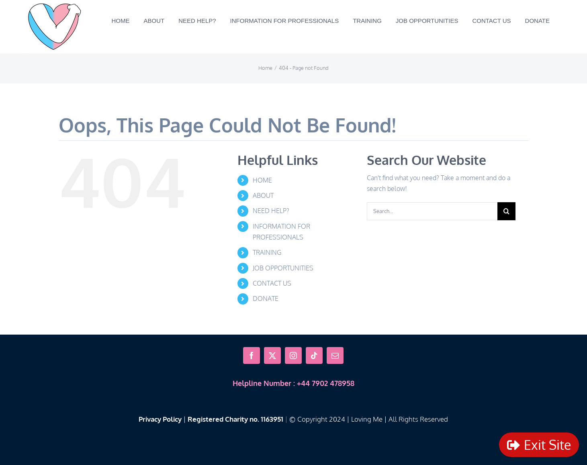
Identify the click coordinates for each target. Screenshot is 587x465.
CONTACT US (272, 283)
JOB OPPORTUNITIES (283, 268)
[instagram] (293, 355)
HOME (262, 180)
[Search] (506, 211)
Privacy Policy (160, 419)
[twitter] (272, 355)
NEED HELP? (271, 211)
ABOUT (263, 195)
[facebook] (251, 355)
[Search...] (432, 211)
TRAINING (267, 252)
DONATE (265, 298)
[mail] (335, 355)
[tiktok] (314, 355)
